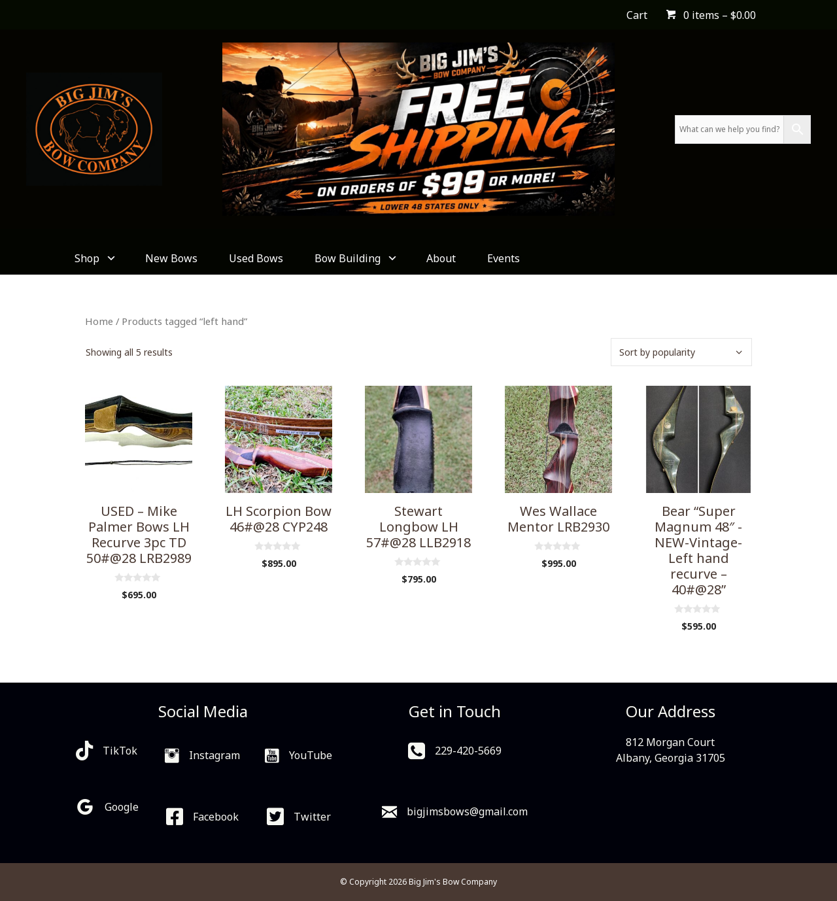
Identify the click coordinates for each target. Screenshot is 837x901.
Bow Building (355, 258)
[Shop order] (681, 352)
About (441, 258)
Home (99, 321)
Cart (636, 15)
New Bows (171, 258)
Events (503, 258)
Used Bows (256, 258)
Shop (94, 258)
